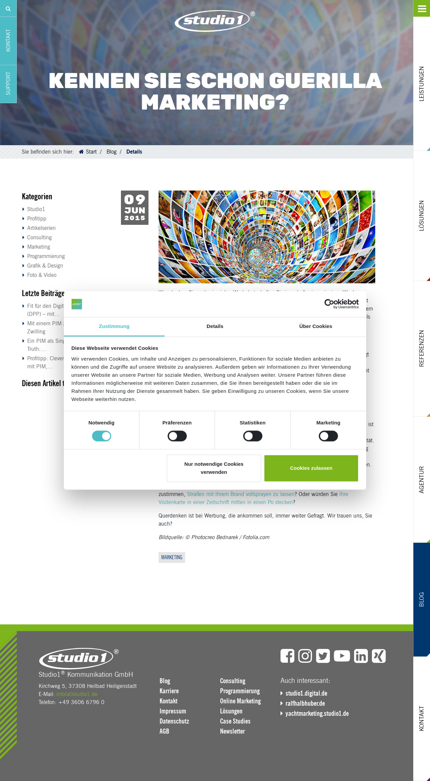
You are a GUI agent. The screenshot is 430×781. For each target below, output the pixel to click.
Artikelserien (41, 228)
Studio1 (36, 209)
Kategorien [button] (37, 196)
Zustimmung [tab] (114, 326)
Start (91, 152)
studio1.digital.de (306, 693)
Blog (111, 152)
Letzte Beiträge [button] (43, 293)
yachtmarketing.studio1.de (317, 713)
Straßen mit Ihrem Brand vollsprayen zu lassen (241, 494)
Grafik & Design (45, 265)
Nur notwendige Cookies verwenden (214, 468)
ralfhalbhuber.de (305, 703)
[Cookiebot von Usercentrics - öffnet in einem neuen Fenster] (329, 304)
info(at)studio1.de (76, 694)
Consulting (39, 237)
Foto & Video (41, 275)
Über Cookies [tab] (315, 326)
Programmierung (46, 256)
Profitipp (36, 218)
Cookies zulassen (311, 468)
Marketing (38, 247)
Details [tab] (215, 326)
